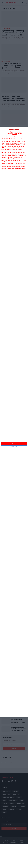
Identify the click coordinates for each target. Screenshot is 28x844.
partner (9, 136)
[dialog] (14, 422)
